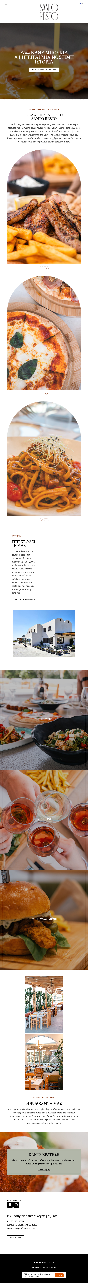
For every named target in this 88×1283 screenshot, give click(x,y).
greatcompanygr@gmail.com (44, 1267)
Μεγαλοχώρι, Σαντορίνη (44, 1262)
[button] (44, 70)
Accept (59, 1275)
